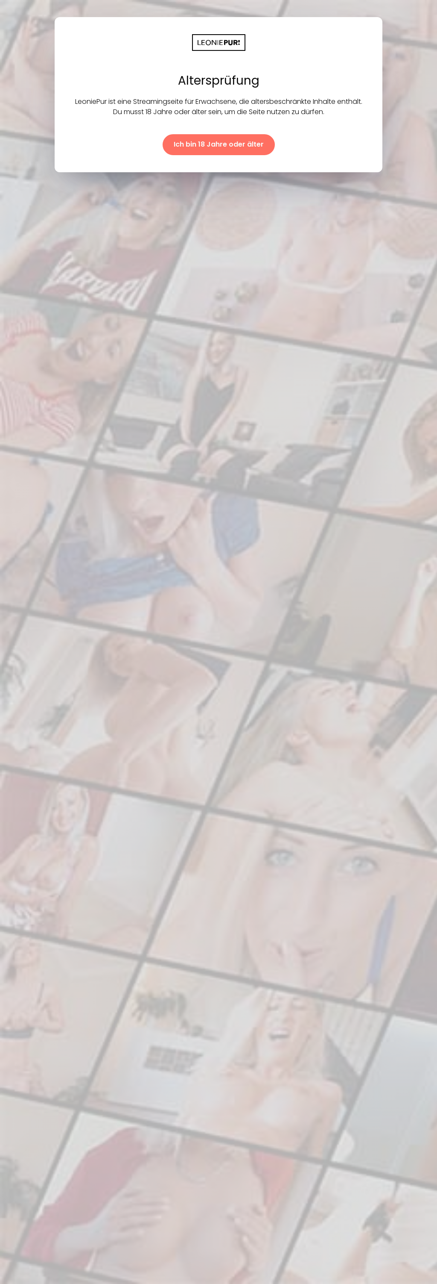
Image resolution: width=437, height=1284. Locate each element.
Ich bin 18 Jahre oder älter (219, 144)
